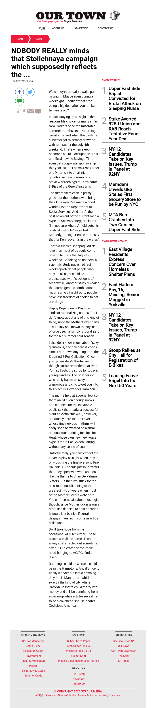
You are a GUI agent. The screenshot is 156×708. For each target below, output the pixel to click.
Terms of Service (67, 695)
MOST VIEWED (110, 80)
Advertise (81, 28)
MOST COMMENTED (114, 241)
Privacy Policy (85, 695)
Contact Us (105, 28)
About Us (58, 28)
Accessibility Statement (108, 695)
